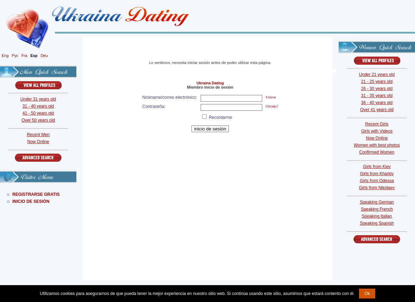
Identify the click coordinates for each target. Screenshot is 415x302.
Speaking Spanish (377, 223)
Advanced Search (38, 158)
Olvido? (272, 106)
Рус (15, 55)
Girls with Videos (376, 131)
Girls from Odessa (377, 180)
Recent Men (38, 134)
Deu (44, 55)
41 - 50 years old (38, 113)
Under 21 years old (377, 74)
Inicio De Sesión (30, 201)
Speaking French (377, 209)
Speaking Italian (377, 216)
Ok (367, 293)
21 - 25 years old (376, 81)
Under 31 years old (38, 99)
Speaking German (377, 202)
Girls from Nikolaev (377, 187)
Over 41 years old (377, 109)
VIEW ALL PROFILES (38, 85)
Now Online (38, 141)
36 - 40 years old (376, 102)
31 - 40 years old (38, 106)
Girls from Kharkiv (377, 173)
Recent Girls (376, 124)
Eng (5, 55)
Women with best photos (377, 145)
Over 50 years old (38, 120)
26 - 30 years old (376, 88)
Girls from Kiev (377, 166)
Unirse (271, 97)
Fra (24, 55)
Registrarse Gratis (35, 194)
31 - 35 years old (376, 95)
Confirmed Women (377, 152)
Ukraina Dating (210, 83)
